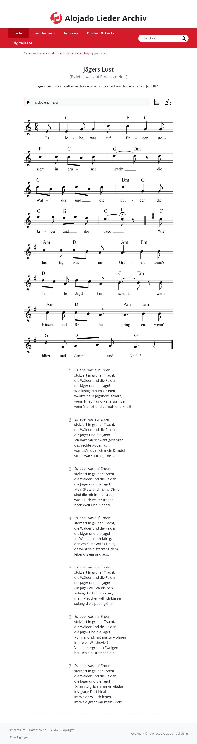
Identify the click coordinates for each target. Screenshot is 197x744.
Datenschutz (37, 730)
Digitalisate (22, 43)
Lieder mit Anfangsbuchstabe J (68, 53)
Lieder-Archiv (36, 53)
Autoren (70, 33)
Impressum (17, 730)
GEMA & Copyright (62, 730)
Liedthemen (44, 33)
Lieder (18, 33)
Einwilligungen (19, 737)
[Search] (163, 38)
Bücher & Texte (101, 33)
